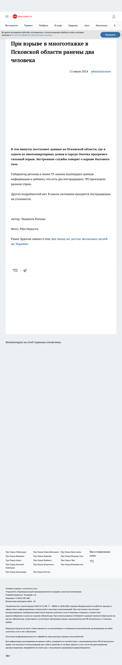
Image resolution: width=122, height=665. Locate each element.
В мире (58, 25)
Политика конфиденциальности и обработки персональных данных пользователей (44, 636)
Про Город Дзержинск (43, 564)
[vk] (15, 270)
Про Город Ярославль (71, 552)
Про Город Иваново (42, 556)
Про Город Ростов (41, 572)
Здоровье (73, 25)
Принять (110, 34)
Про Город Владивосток (72, 564)
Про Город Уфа (68, 560)
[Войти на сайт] (113, 16)
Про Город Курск (13, 560)
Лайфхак (43, 25)
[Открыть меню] (7, 16)
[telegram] (26, 270)
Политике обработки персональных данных (31, 35)
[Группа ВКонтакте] (92, 561)
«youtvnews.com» (30, 588)
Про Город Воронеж (15, 556)
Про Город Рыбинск (42, 560)
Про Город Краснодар (16, 572)
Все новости (11, 25)
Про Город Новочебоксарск (46, 552)
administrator (101, 71)
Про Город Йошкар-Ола (72, 556)
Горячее (28, 25)
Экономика (102, 25)
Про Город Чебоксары (16, 552)
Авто (86, 25)
